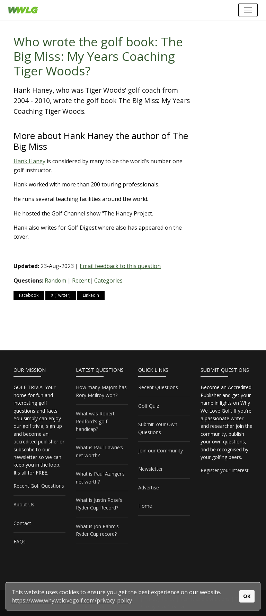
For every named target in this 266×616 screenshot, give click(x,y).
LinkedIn (91, 295)
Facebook (28, 295)
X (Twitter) (60, 295)
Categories (108, 280)
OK (246, 596)
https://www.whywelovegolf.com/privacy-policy (71, 600)
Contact (22, 523)
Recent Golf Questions (39, 485)
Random (55, 280)
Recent (81, 280)
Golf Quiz (148, 406)
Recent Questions (158, 387)
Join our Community (160, 450)
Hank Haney (29, 161)
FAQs (20, 541)
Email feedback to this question (120, 266)
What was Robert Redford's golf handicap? (95, 421)
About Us (24, 504)
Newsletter (150, 469)
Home (145, 506)
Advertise (148, 487)
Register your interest (225, 470)
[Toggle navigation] (248, 10)
